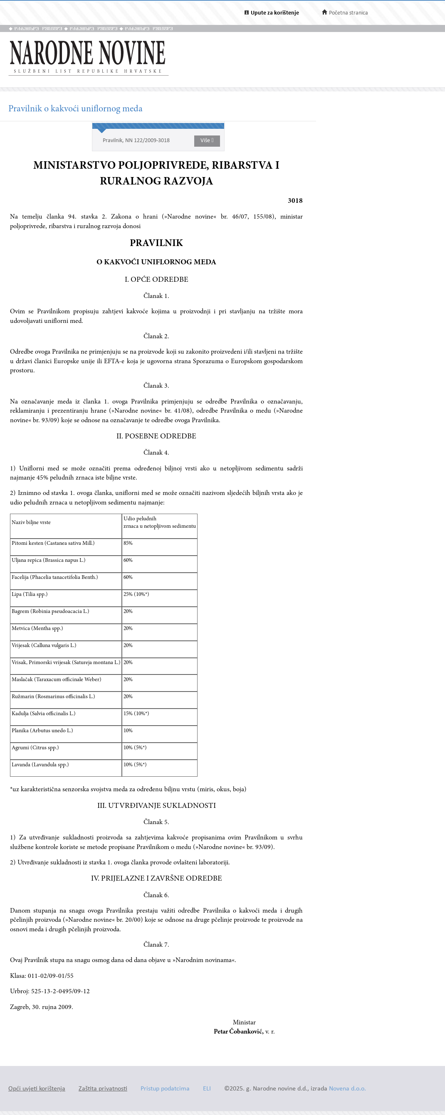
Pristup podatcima (165, 1089)
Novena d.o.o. (347, 1089)
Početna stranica (348, 13)
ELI (207, 1089)
